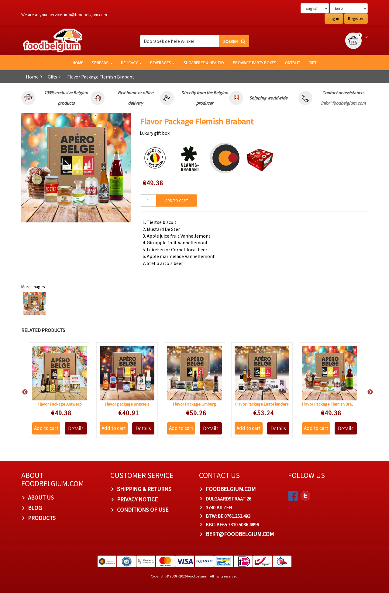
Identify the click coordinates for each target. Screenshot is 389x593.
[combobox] (194, 41)
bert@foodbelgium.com (240, 534)
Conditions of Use (142, 509)
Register (356, 18)
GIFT (312, 62)
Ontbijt (292, 62)
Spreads (102, 62)
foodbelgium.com (231, 489)
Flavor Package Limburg (194, 404)
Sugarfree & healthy (204, 62)
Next (367, 392)
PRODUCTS (42, 517)
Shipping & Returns (144, 489)
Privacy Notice (137, 499)
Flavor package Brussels (127, 404)
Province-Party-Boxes (254, 62)
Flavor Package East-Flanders (262, 404)
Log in (334, 18)
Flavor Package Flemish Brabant (331, 404)
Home (32, 77)
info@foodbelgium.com (85, 14)
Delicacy (131, 62)
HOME (78, 62)
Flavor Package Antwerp (60, 404)
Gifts (52, 77)
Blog (35, 507)
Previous (22, 392)
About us (41, 497)
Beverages (162, 62)
